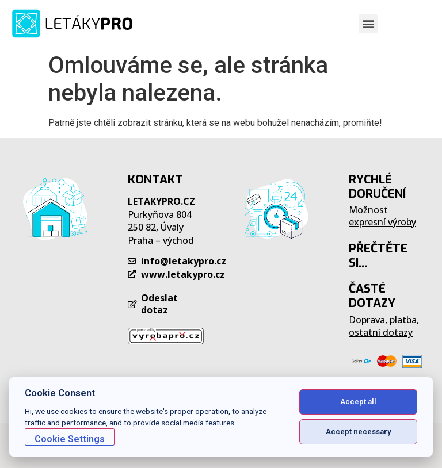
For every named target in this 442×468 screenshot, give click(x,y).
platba (403, 319)
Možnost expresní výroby (382, 216)
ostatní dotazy (381, 332)
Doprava (367, 319)
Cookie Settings (70, 439)
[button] (368, 23)
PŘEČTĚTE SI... (378, 255)
